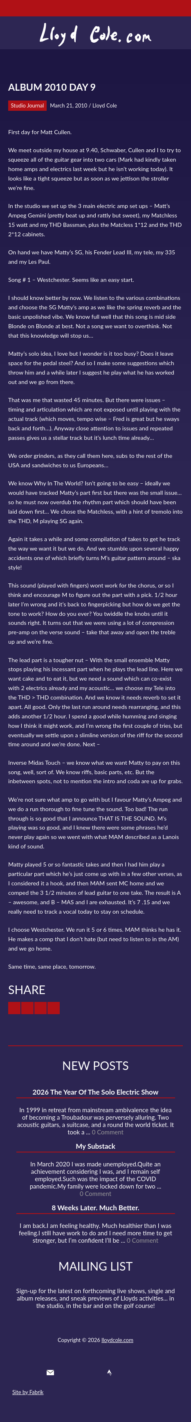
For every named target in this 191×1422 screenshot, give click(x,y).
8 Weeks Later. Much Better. (95, 1207)
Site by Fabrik (27, 1392)
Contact (50, 1372)
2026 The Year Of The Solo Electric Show (96, 1092)
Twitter (65, 1372)
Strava (109, 1372)
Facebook (80, 1372)
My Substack (95, 1146)
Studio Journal (27, 105)
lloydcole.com (117, 1340)
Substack (139, 1372)
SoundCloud (95, 1372)
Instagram (124, 1372)
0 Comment (108, 1132)
